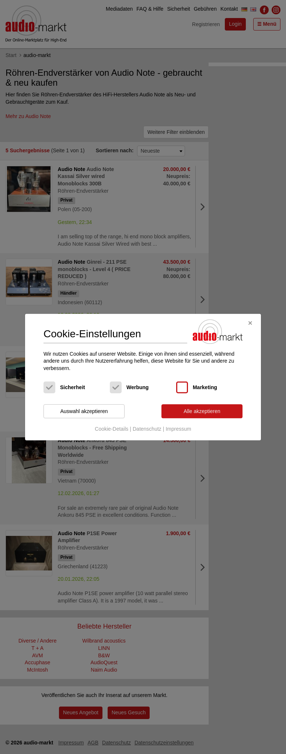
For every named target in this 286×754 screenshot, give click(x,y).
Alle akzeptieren (202, 411)
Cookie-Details (111, 429)
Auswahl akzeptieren (84, 411)
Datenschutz (147, 429)
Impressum (178, 429)
